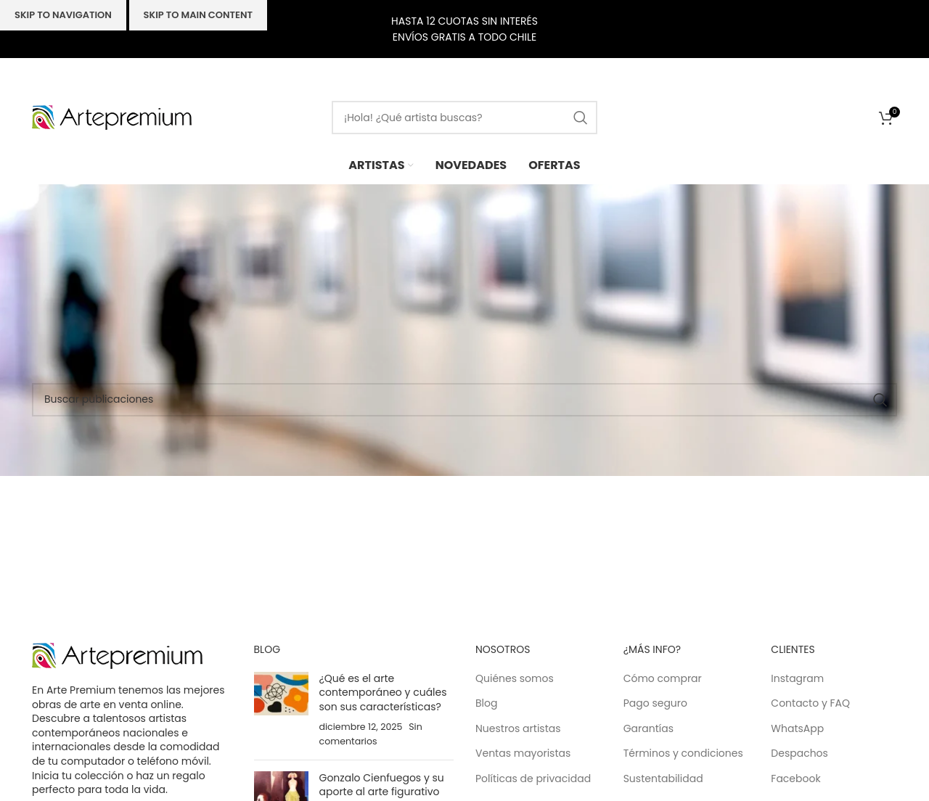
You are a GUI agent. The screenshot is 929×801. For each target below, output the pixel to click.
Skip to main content (198, 15)
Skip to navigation (63, 15)
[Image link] (117, 655)
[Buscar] (464, 117)
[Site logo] (112, 117)
